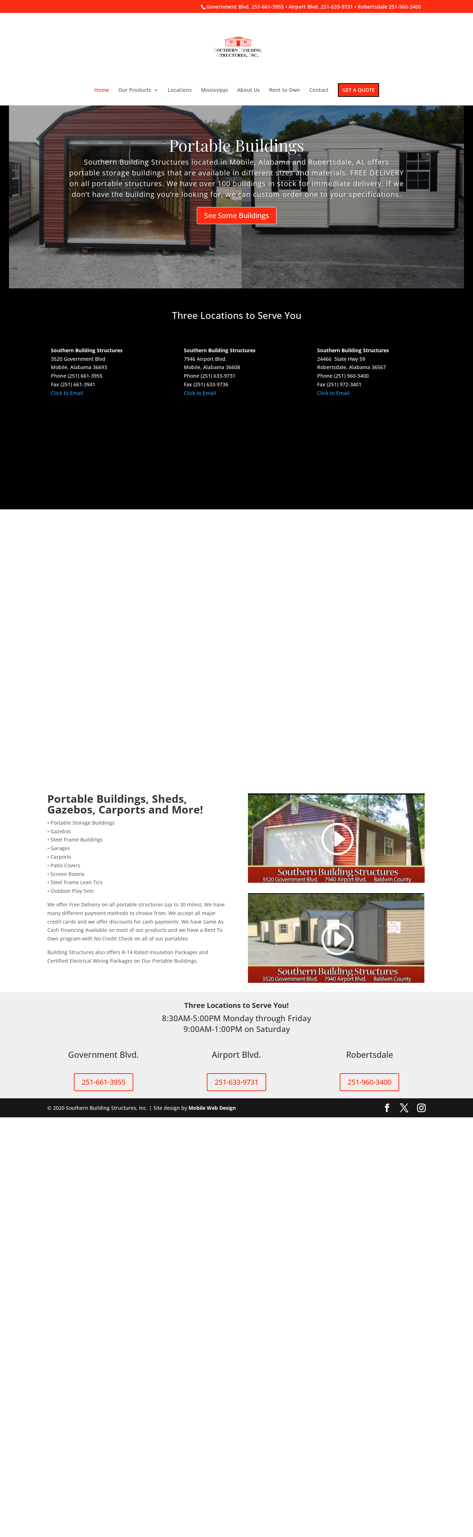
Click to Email (67, 393)
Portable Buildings (236, 145)
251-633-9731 (236, 1502)
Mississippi (214, 90)
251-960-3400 (369, 1502)
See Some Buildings (236, 215)
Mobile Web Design (212, 1527)
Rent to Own (284, 90)
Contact (319, 90)
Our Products (134, 90)
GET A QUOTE (358, 89)
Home (101, 90)
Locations (180, 90)
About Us (248, 90)
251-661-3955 (103, 1502)
